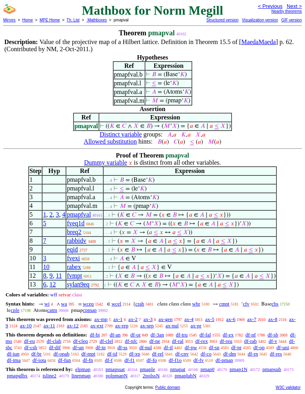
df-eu (29, 341)
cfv (246, 304)
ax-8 (272, 319)
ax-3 (147, 319)
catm (52, 310)
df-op (258, 347)
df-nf (250, 335)
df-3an (157, 335)
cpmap (90, 310)
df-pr (236, 347)
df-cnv (182, 354)
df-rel (158, 354)
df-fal (205, 335)
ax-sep (147, 326)
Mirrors (9, 20)
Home (27, 20)
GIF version (291, 20)
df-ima (14, 360)
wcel (117, 304)
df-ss (122, 347)
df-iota (39, 360)
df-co (206, 354)
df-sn (214, 347)
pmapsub (272, 369)
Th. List (73, 20)
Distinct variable (121, 134)
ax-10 (26, 326)
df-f (109, 360)
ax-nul (172, 326)
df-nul (145, 347)
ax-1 (118, 319)
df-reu (226, 341)
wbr (196, 304)
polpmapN (116, 376)
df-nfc (131, 341)
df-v (272, 341)
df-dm (229, 354)
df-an (115, 335)
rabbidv (76, 240)
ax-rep (121, 326)
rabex (74, 266)
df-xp (134, 354)
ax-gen (165, 319)
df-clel (106, 341)
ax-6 (231, 319)
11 (59, 275)
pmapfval (79, 214)
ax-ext (97, 326)
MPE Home (50, 20)
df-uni (282, 347)
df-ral (177, 341)
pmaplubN (186, 376)
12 (52, 284)
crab (139, 304)
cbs (275, 304)
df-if (168, 347)
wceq (88, 304)
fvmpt (74, 275)
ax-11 (49, 326)
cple (15, 310)
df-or (135, 335)
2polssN (151, 376)
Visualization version (260, 20)
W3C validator (288, 387)
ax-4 (188, 319)
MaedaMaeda (258, 41)
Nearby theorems (286, 11)
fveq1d (75, 223)
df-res (276, 354)
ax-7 (251, 319)
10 (46, 266)
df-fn (88, 360)
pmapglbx (17, 376)
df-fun (64, 360)
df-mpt (88, 354)
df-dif (55, 347)
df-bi (95, 335)
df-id (112, 354)
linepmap (81, 376)
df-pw (191, 347)
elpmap (82, 369)
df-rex (201, 341)
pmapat (177, 369)
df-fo (152, 360)
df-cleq (80, 341)
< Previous (270, 6)
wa (64, 304)
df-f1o (175, 360)
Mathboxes (96, 20)
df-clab (54, 341)
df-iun (13, 354)
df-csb (30, 347)
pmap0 (207, 369)
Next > (294, 6)
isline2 (49, 376)
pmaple (147, 369)
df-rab (250, 341)
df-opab (61, 354)
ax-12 (73, 326)
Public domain (167, 387)
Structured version (222, 20)
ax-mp (101, 319)
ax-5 (209, 319)
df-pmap (224, 360)
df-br (36, 354)
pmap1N (238, 369)
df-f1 (129, 360)
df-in (101, 347)
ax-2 (132, 319)
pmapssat (115, 369)
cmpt (224, 304)
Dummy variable (105, 162)
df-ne (154, 341)
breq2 (74, 232)
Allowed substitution (110, 141)
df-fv (198, 360)
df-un (78, 347)
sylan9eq (78, 284)
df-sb (273, 335)
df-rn (253, 354)
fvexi (73, 258)
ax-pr (196, 326)
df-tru (182, 335)
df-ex (228, 335)
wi (47, 304)
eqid (72, 249)
